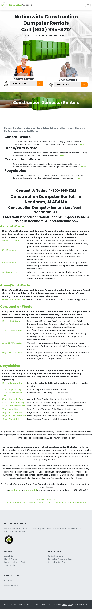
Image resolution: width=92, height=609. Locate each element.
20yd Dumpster (9, 250)
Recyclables (10, 366)
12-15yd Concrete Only (12, 383)
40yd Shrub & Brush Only (13, 299)
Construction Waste (16, 306)
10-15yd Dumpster (10, 240)
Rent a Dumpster (13, 502)
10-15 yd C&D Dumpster (13, 321)
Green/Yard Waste (15, 285)
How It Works (10, 559)
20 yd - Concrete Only (12, 399)
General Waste (12, 226)
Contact (8, 580)
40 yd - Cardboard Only (13, 412)
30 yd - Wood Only (10, 409)
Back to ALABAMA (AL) (46, 499)
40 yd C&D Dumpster (12, 352)
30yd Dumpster (9, 262)
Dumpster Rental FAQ (14, 562)
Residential (15, 490)
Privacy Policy (67, 604)
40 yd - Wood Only (11, 419)
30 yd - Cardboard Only (13, 402)
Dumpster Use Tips (56, 562)
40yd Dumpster (9, 272)
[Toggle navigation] (88, 5)
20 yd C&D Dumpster (12, 330)
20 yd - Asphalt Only (11, 389)
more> (81, 144)
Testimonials (10, 565)
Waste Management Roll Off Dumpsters (67, 502)
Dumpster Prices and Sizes (59, 559)
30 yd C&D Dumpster (12, 343)
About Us (8, 556)
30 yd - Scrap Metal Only (13, 405)
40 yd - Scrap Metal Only (14, 415)
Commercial (30, 490)
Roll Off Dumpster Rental (34, 502)
